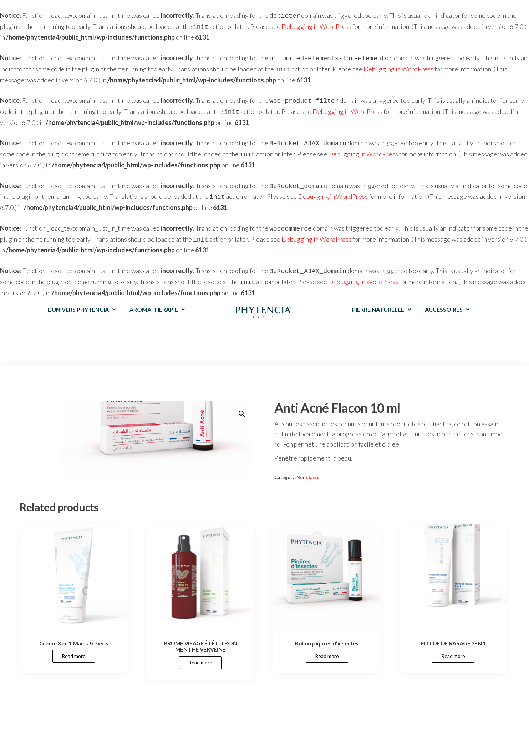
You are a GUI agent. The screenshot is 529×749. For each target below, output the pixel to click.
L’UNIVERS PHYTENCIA (82, 299)
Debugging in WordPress (316, 26)
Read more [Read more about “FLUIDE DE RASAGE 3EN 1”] (453, 646)
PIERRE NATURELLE (381, 299)
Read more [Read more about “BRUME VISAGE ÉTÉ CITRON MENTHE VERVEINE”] (200, 652)
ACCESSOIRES (447, 299)
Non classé (308, 467)
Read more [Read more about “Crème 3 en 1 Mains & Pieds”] (74, 646)
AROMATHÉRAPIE (157, 299)
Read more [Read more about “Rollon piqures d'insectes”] (327, 646)
